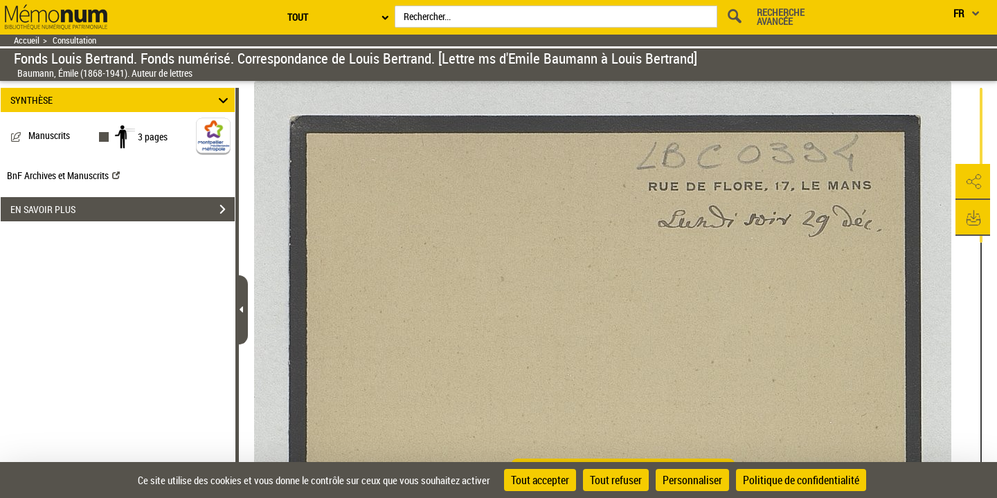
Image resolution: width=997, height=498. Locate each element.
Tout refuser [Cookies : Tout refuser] (616, 480)
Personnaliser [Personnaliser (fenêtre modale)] (692, 480)
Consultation (74, 40)
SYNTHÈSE (121, 100)
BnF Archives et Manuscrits (63, 175)
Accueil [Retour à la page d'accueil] (26, 40)
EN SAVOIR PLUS (122, 209)
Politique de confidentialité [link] (801, 480)
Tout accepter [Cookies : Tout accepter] (540, 480)
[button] (972, 182)
